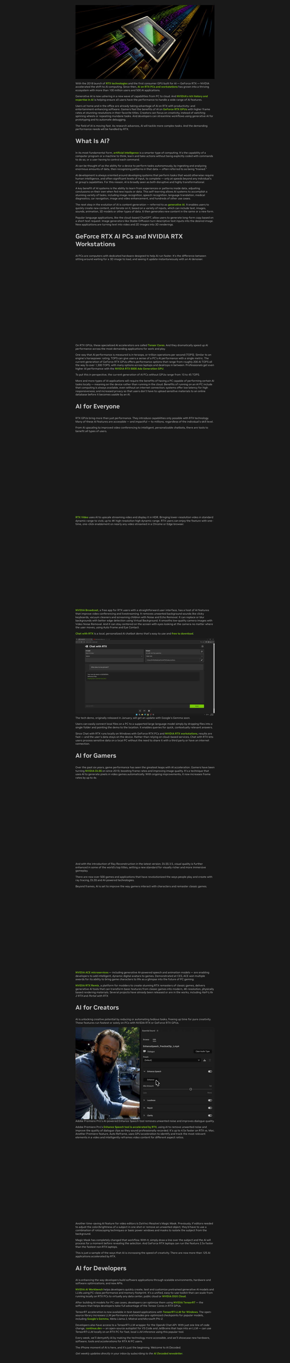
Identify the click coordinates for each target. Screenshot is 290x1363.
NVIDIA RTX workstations (181, 733)
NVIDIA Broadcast (86, 610)
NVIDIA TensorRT (184, 1302)
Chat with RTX (84, 633)
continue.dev (94, 1328)
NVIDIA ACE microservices (91, 972)
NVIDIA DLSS (93, 770)
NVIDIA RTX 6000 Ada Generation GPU (139, 368)
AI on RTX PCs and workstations (157, 86)
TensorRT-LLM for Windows (180, 1312)
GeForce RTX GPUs (175, 109)
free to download (182, 633)
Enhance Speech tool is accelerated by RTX (130, 1127)
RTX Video (81, 517)
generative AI (176, 204)
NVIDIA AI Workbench (89, 1289)
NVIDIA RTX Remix (87, 985)
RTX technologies (117, 83)
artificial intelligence (126, 152)
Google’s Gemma (98, 1318)
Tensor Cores (156, 345)
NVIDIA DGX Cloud (174, 1296)
